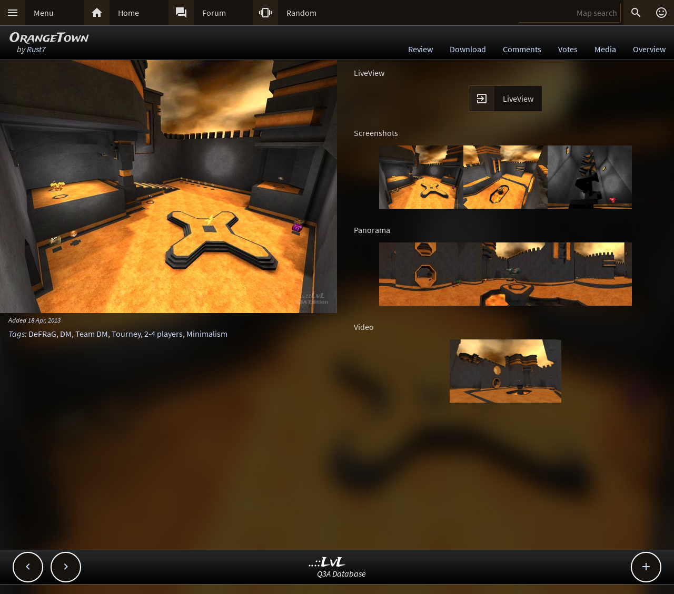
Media (605, 49)
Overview (649, 49)
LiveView (518, 98)
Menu (44, 12)
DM (66, 333)
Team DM (91, 333)
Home (128, 12)
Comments (522, 49)
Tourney (126, 333)
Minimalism (206, 333)
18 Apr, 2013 (44, 320)
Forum (214, 12)
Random (301, 12)
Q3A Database (341, 573)
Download (468, 49)
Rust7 (36, 49)
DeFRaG (42, 333)
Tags (16, 333)
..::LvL (327, 562)
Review (420, 49)
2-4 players (163, 333)
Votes (568, 49)
